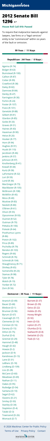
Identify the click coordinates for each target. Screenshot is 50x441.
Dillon (8, 331)
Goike (8, 121)
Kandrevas (11, 356)
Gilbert (9, 114)
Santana (9, 390)
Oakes (8, 383)
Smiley (9, 401)
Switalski (35, 335)
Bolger (8, 69)
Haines (9, 128)
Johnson (9, 159)
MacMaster (11, 187)
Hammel (10, 342)
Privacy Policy (28, 430)
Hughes (9, 146)
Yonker (9, 284)
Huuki (9, 149)
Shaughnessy (12, 263)
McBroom (11, 191)
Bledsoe (9, 307)
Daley (8, 87)
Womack (9, 418)
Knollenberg (11, 163)
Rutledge (10, 387)
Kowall (9, 166)
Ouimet (9, 218)
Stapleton (9, 408)
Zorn (7, 288)
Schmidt (9, 256)
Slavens (9, 397)
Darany (9, 328)
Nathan (9, 380)
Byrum (9, 314)
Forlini (8, 100)
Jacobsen (10, 152)
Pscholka (10, 246)
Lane (8, 359)
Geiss (33, 307)
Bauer (8, 304)
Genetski (10, 111)
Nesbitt (9, 204)
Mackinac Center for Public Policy (29, 426)
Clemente (10, 321)
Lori (7, 177)
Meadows (10, 376)
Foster (9, 104)
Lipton (34, 324)
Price (8, 243)
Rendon (10, 250)
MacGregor (11, 184)
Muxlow (9, 201)
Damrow (9, 90)
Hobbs (34, 311)
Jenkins (9, 156)
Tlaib (33, 338)
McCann (9, 373)
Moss (8, 198)
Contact (41, 430)
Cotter (8, 80)
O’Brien (9, 208)
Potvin (9, 239)
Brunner (9, 311)
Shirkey (9, 267)
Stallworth (35, 331)
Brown (34, 304)
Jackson (9, 352)
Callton (9, 76)
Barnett (34, 300)
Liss (7, 370)
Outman (9, 222)
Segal (8, 394)
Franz (8, 107)
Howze (8, 349)
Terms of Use (11, 430)
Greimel (9, 338)
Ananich (9, 300)
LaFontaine (11, 173)
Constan (9, 324)
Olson (8, 211)
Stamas (9, 274)
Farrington (10, 97)
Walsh (8, 281)
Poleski (9, 229)
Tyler (8, 277)
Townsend (11, 415)
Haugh (9, 345)
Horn (8, 142)
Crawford (10, 83)
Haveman (10, 132)
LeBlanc (9, 363)
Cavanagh (10, 318)
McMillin (9, 194)
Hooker (9, 139)
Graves (9, 125)
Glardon (9, 118)
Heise (8, 135)
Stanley (9, 404)
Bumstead (11, 73)
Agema (9, 66)
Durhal (8, 335)
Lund (8, 180)
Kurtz (8, 170)
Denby (8, 94)
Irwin (33, 321)
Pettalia (10, 225)
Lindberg (10, 366)
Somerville (11, 270)
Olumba (34, 328)
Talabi (8, 411)
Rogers (9, 253)
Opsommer (11, 215)
